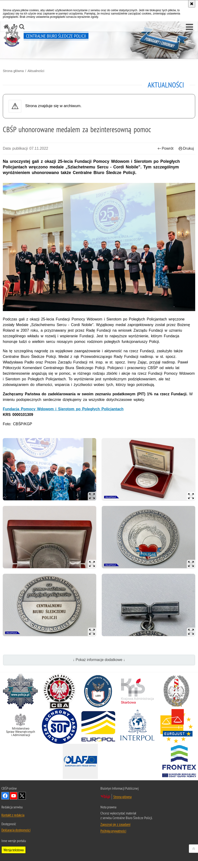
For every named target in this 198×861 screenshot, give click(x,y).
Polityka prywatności (113, 830)
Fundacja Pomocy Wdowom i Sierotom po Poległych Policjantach (63, 409)
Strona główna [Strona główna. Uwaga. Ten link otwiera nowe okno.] (122, 796)
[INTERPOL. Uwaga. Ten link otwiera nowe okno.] (137, 726)
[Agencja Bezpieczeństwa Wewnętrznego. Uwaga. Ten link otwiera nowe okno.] (98, 691)
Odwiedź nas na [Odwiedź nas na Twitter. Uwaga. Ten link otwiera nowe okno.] (22, 795)
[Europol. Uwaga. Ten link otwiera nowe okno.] (98, 726)
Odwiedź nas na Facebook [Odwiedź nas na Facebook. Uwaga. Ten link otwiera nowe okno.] (5, 795)
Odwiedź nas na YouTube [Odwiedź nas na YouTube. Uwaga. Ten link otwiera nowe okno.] (13, 795)
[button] (189, 27)
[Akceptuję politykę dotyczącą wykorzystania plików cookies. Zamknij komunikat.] (191, 3)
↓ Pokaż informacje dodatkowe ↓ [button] (99, 660)
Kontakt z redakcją (12, 815)
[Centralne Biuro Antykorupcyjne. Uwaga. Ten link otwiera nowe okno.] (59, 691)
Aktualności (35, 71)
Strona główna (13, 71)
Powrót (165, 148)
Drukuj (186, 148)
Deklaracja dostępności (15, 830)
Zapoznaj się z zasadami (115, 824)
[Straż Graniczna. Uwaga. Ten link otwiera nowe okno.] (176, 691)
